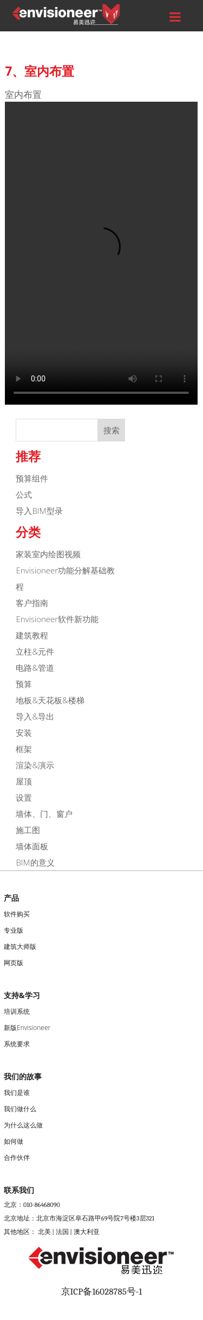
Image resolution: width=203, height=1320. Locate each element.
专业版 (13, 930)
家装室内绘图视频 (48, 554)
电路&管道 (35, 667)
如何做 (13, 1141)
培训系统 (17, 1011)
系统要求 (17, 1043)
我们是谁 (17, 1092)
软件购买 (17, 914)
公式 (24, 494)
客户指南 (32, 602)
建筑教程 (32, 635)
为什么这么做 (23, 1125)
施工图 (28, 829)
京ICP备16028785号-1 (101, 1291)
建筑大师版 (20, 946)
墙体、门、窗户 (44, 813)
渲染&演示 (35, 765)
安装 (24, 732)
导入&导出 (35, 716)
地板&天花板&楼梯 (50, 700)
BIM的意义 (35, 862)
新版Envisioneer (27, 1027)
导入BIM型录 (39, 510)
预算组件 (32, 478)
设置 (24, 797)
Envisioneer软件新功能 (57, 618)
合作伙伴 (17, 1157)
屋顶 (24, 781)
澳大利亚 (87, 1232)
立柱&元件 (35, 651)
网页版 (13, 962)
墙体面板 (32, 846)
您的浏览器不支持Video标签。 (101, 253)
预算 (24, 683)
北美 (44, 1232)
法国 (62, 1232)
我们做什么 (20, 1108)
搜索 (111, 430)
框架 (24, 748)
